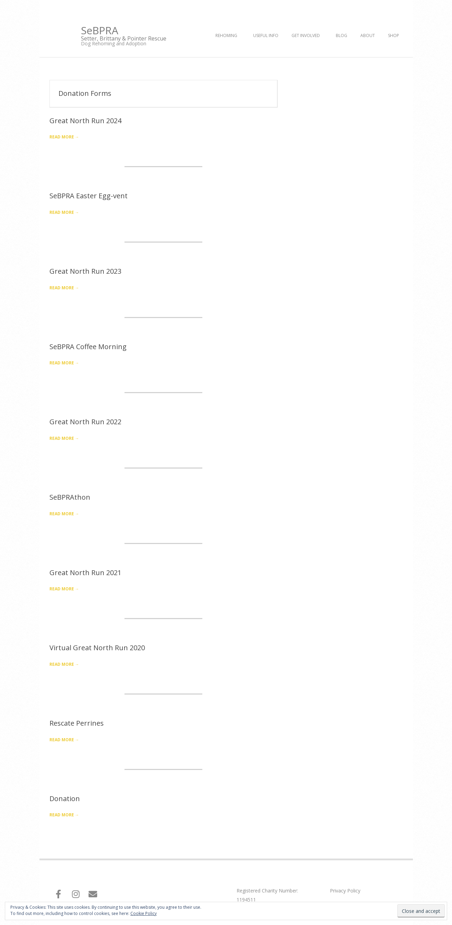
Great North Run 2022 (85, 421)
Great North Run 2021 (85, 572)
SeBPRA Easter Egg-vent (88, 195)
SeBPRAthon (69, 497)
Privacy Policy (345, 890)
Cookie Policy (143, 913)
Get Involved (306, 35)
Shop (393, 35)
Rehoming (226, 35)
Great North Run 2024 (85, 120)
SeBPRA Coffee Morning (88, 346)
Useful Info (265, 35)
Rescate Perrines (76, 723)
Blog (341, 35)
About (367, 35)
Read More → (64, 137)
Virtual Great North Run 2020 (97, 647)
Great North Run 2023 (85, 271)
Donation (64, 798)
